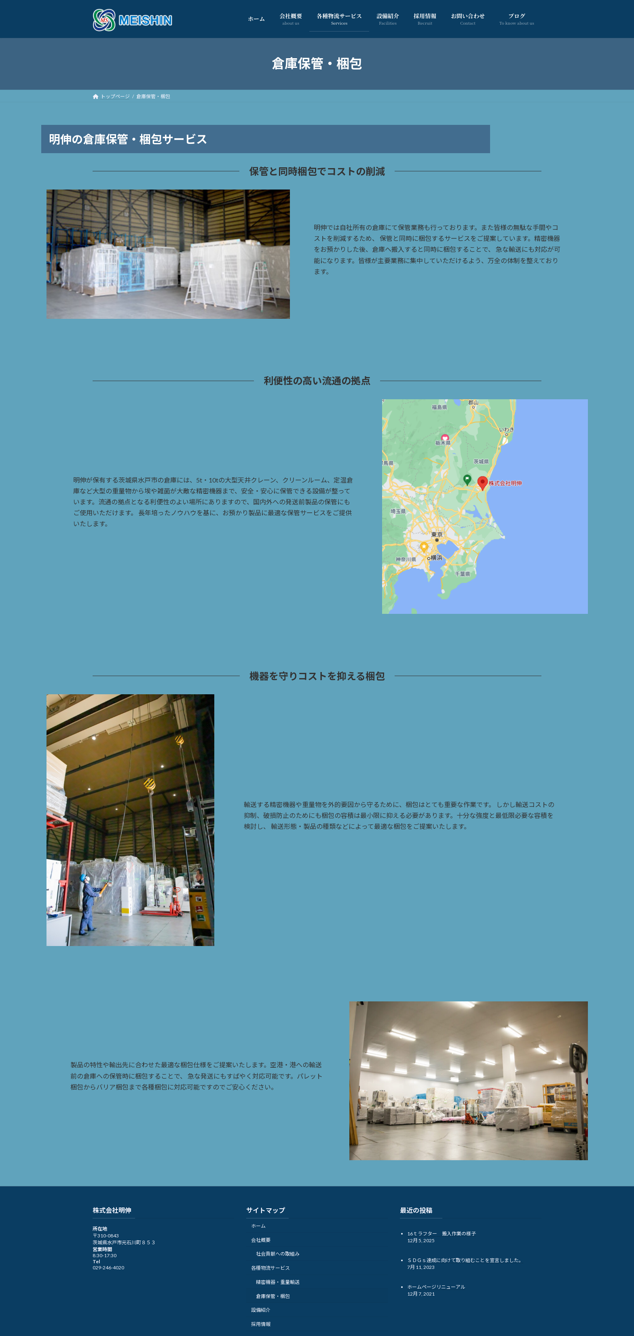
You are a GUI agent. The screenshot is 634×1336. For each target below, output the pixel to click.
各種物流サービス (270, 1268)
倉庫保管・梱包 (273, 1296)
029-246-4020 (108, 1267)
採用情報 (261, 1324)
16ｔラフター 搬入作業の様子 (441, 1233)
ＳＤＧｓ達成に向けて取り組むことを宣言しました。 (465, 1260)
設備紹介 (261, 1310)
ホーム (258, 1225)
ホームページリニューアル (436, 1286)
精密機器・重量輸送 (278, 1282)
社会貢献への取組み (278, 1254)
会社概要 (261, 1240)
